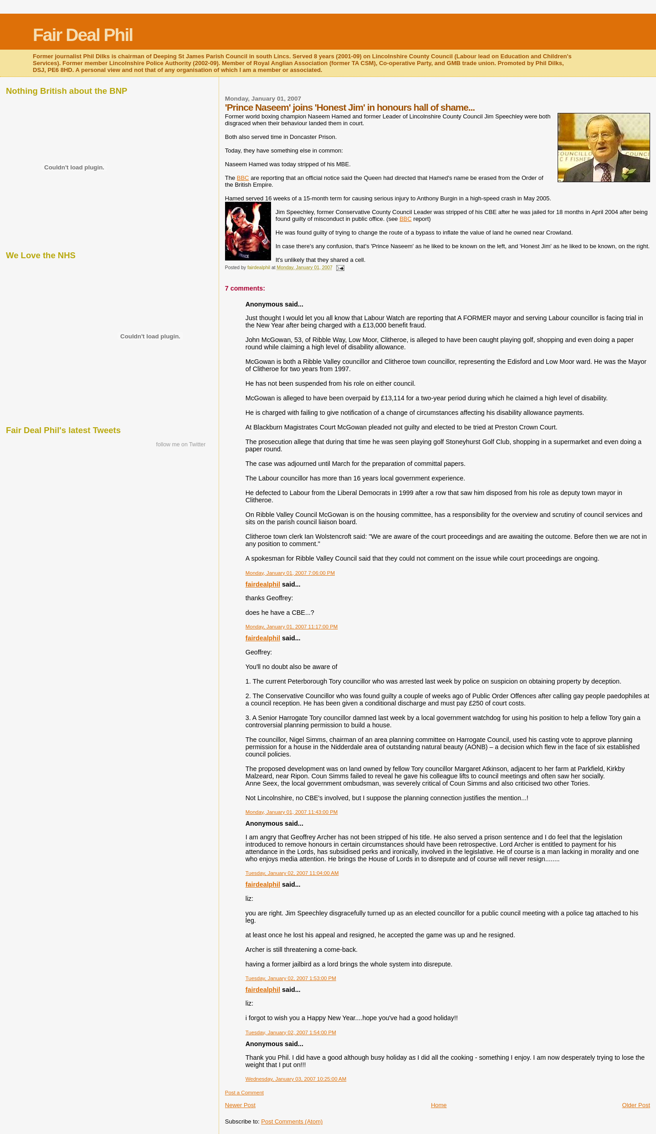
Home (439, 1105)
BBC (243, 177)
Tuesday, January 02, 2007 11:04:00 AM (292, 873)
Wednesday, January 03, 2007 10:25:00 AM (296, 1079)
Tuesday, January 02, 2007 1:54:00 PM (291, 1032)
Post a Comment (244, 1092)
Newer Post (240, 1105)
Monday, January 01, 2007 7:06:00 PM (290, 573)
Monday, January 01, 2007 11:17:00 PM (292, 626)
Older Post (636, 1105)
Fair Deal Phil (83, 35)
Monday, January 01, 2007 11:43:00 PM (292, 812)
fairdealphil (263, 584)
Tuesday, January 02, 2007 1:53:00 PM (291, 978)
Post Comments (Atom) (292, 1121)
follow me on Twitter (180, 444)
